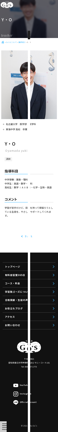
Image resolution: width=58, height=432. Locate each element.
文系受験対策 (25, 344)
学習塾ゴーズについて (17, 291)
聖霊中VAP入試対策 (29, 407)
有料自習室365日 (20, 322)
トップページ (17, 313)
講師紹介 (22, 42)
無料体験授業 (21, 426)
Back (29, 236)
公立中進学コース (28, 401)
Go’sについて (11, 42)
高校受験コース (26, 376)
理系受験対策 (25, 350)
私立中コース (25, 382)
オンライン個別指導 (25, 414)
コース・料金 (17, 331)
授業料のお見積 (22, 420)
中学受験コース (26, 395)
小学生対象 (20, 388)
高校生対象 (20, 337)
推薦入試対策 (25, 356)
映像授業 (23, 363)
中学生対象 (20, 369)
